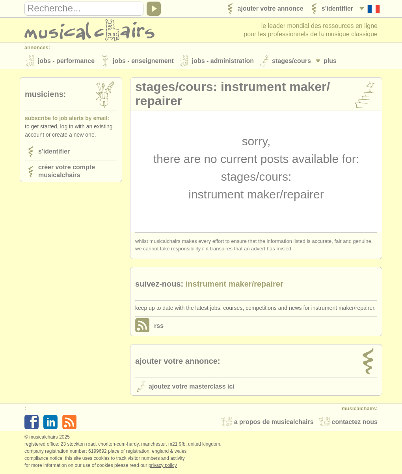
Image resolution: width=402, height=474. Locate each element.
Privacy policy (163, 465)
